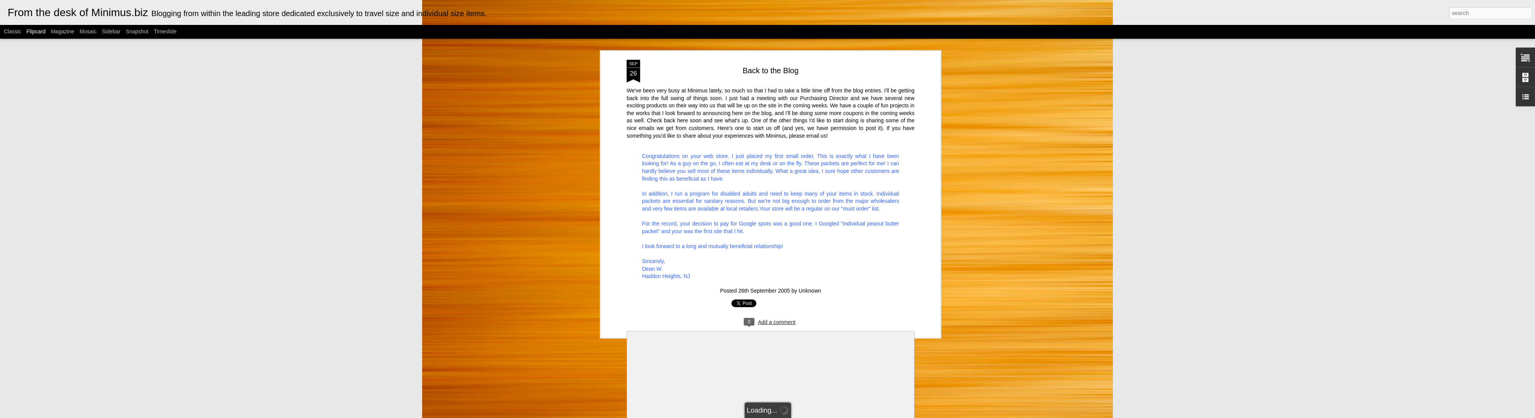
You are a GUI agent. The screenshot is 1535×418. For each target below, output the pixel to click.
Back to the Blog (771, 49)
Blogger (820, 413)
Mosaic (87, 31)
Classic (12, 31)
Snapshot (137, 31)
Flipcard (36, 31)
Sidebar (111, 31)
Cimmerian (777, 413)
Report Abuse (843, 413)
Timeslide (165, 31)
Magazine (62, 31)
